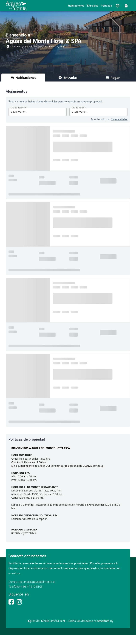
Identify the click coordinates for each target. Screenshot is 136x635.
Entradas (93, 5)
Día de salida (79, 107)
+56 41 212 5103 (31, 586)
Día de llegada (18, 107)
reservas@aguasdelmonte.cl (37, 581)
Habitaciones (76, 5)
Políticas (106, 5)
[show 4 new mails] (126, 5)
